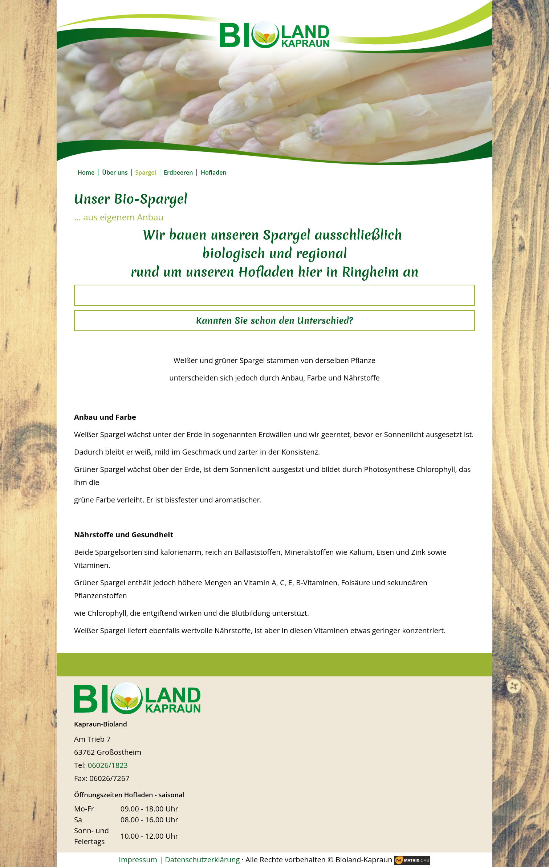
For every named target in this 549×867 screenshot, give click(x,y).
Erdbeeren (178, 172)
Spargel (145, 172)
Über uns (114, 172)
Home (86, 172)
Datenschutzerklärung (202, 859)
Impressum (138, 859)
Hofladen (214, 172)
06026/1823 (108, 765)
